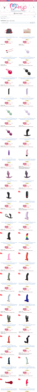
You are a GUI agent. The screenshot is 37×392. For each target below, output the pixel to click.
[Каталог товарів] (18, 13)
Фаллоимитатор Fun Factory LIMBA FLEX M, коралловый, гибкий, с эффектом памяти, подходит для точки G (9, 346)
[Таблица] (32, 22)
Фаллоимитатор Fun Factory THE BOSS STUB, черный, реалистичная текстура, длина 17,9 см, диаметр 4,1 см (27, 284)
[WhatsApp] (9, 0)
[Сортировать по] (6, 22)
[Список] (34, 22)
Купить (6, 41)
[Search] (35, 16)
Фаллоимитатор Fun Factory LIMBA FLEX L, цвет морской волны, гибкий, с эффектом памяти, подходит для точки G (9, 368)
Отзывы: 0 (10, 35)
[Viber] (7, 0)
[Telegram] (8, 0)
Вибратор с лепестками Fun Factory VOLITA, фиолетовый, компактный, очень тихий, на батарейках (9, 160)
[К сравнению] (12, 42)
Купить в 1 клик (8, 43)
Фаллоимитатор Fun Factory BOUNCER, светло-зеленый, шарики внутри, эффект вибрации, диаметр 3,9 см (27, 368)
